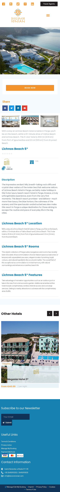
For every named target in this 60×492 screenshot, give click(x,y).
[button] (49, 4)
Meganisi (6, 363)
